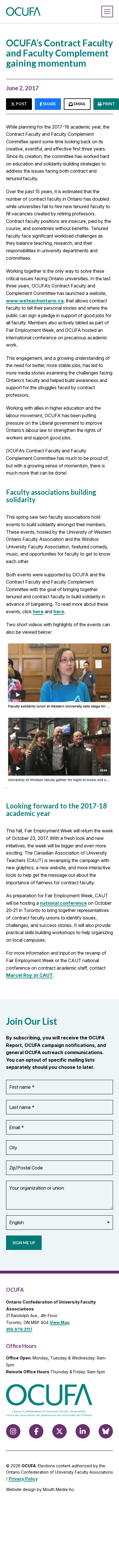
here (38, 611)
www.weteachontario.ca (35, 301)
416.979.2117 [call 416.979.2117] (19, 1329)
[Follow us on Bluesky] (106, 1431)
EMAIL (77, 103)
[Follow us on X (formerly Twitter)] (59, 1431)
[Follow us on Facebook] (36, 1431)
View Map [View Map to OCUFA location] (60, 1322)
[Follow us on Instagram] (13, 1431)
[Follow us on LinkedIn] (83, 1431)
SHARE (48, 103)
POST (19, 103)
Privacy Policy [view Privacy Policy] (23, 1478)
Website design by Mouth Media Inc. (40, 1489)
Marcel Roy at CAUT (29, 975)
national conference (63, 903)
